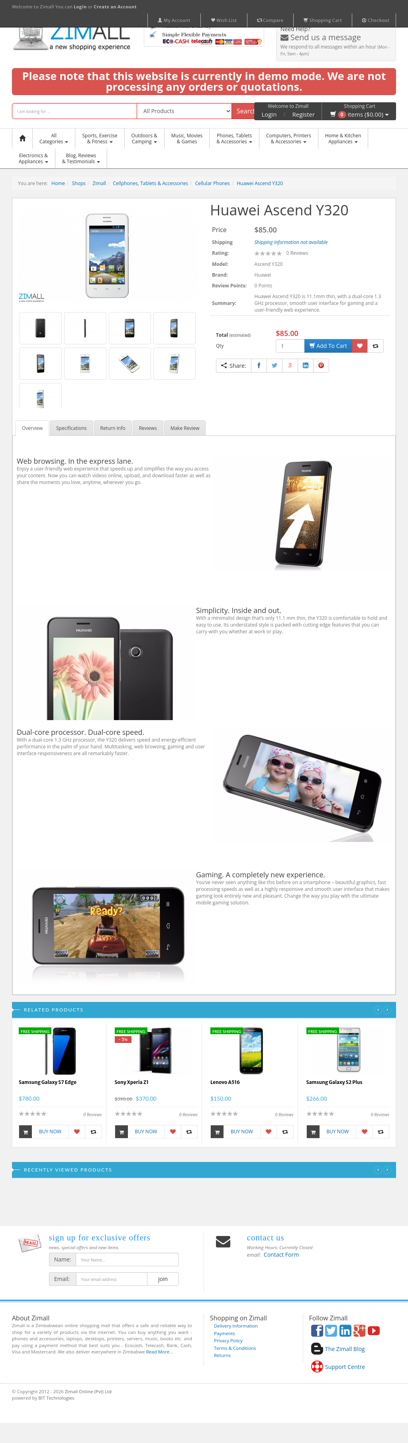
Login (269, 114)
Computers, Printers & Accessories (288, 138)
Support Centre (345, 1367)
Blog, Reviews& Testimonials (81, 158)
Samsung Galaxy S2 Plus (334, 1082)
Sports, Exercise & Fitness (99, 138)
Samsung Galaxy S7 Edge (47, 1082)
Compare (270, 20)
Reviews (148, 428)
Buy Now (40, 1131)
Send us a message (320, 37)
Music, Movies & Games (186, 138)
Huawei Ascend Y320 (260, 183)
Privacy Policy (228, 1340)
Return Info (113, 428)
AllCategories (53, 138)
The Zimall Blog (345, 1349)
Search (247, 111)
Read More (157, 1352)
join (162, 1279)
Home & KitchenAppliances (343, 138)
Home (58, 183)
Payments (224, 1333)
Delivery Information (236, 1326)
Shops (79, 183)
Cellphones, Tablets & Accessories (150, 183)
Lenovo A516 (225, 1082)
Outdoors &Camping (144, 138)
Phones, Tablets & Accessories (234, 138)
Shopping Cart (323, 20)
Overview (32, 428)
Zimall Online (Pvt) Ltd (88, 1391)
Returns (222, 1355)
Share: (233, 365)
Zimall (99, 183)
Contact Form (281, 1254)
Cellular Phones (212, 183)
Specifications (71, 428)
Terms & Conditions (235, 1348)
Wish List (224, 20)
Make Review (185, 428)
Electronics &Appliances (33, 158)
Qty (220, 345)
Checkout (376, 20)
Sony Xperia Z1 (132, 1082)
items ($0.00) (359, 114)
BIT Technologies (56, 1398)
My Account (174, 20)
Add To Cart (328, 346)
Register (303, 114)
